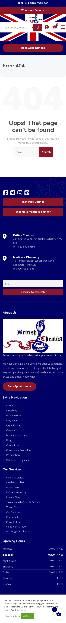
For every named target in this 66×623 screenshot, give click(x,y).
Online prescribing (16, 492)
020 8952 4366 (25, 268)
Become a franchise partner (33, 211)
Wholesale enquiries (17, 460)
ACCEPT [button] (27, 615)
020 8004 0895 (26, 246)
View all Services (15, 477)
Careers (10, 430)
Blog (8, 440)
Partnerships (13, 517)
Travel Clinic (13, 507)
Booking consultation (18, 531)
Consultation (13, 522)
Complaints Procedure (19, 450)
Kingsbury (11, 410)
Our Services (13, 512)
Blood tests (12, 487)
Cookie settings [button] (12, 616)
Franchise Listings (33, 201)
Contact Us (12, 445)
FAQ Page (12, 420)
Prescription (13, 455)
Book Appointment (33, 47)
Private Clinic (13, 497)
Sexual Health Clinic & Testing (23, 502)
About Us (11, 405)
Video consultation (16, 526)
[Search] (37, 27)
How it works (13, 415)
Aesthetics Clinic (15, 482)
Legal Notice (13, 425)
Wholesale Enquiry (32, 10)
